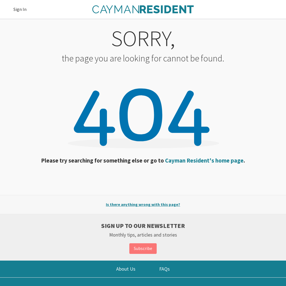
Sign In (20, 9)
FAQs (164, 269)
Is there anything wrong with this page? (143, 204)
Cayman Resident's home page (204, 160)
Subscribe (143, 248)
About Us (125, 269)
